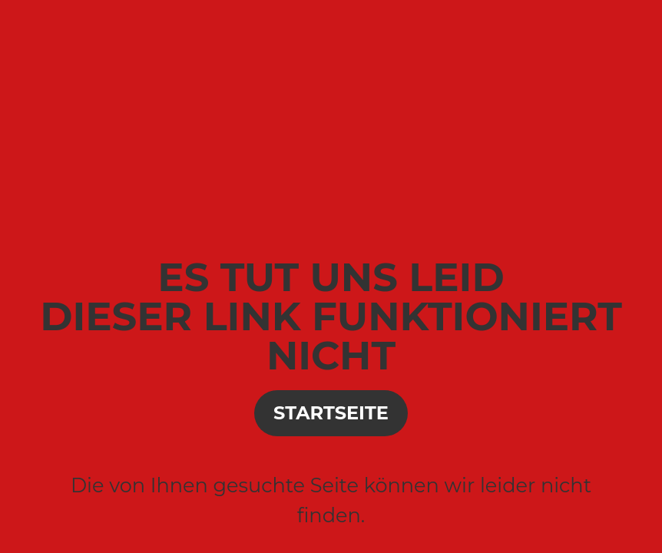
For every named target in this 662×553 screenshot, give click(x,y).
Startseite (331, 413)
